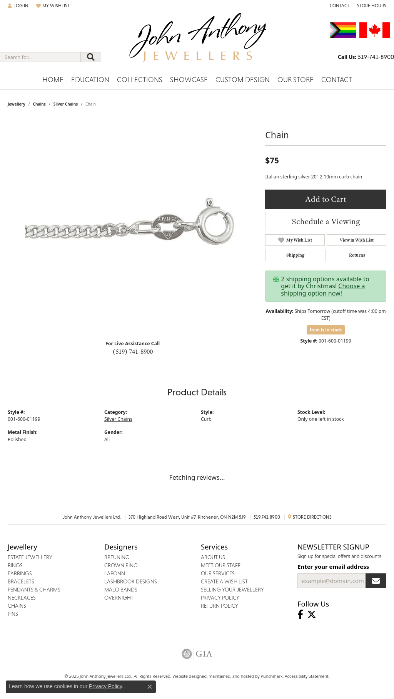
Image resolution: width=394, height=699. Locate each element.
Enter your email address (333, 566)
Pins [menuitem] (13, 614)
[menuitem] (197, 654)
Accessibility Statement (307, 676)
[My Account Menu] (18, 6)
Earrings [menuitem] (20, 573)
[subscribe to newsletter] (376, 580)
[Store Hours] (371, 6)
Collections (139, 80)
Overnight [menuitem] (119, 598)
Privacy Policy (105, 686)
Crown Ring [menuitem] (121, 565)
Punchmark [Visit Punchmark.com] (272, 676)
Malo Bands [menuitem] (120, 589)
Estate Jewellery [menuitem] (30, 557)
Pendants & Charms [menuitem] (34, 589)
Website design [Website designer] (187, 676)
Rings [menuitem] (15, 565)
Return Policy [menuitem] (219, 606)
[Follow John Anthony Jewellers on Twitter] (311, 614)
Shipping (295, 255)
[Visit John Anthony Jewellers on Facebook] (300, 614)
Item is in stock (326, 330)
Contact (336, 80)
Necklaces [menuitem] (22, 598)
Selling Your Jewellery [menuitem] (232, 589)
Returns (357, 255)
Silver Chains (65, 104)
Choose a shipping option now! (323, 289)
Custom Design (242, 80)
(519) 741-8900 (133, 351)
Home (52, 80)
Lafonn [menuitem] (114, 573)
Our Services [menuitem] (218, 573)
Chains (39, 104)
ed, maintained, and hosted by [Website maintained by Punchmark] (231, 676)
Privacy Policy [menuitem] (220, 598)
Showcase (189, 80)
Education (90, 80)
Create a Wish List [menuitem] (224, 581)
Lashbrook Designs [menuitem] (130, 581)
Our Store (295, 80)
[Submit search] (90, 57)
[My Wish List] (53, 6)
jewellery (16, 104)
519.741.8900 (267, 517)
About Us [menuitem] (213, 557)
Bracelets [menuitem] (21, 581)
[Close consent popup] (149, 686)
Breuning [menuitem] (117, 557)
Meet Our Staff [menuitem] (220, 565)
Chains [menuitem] (17, 606)
